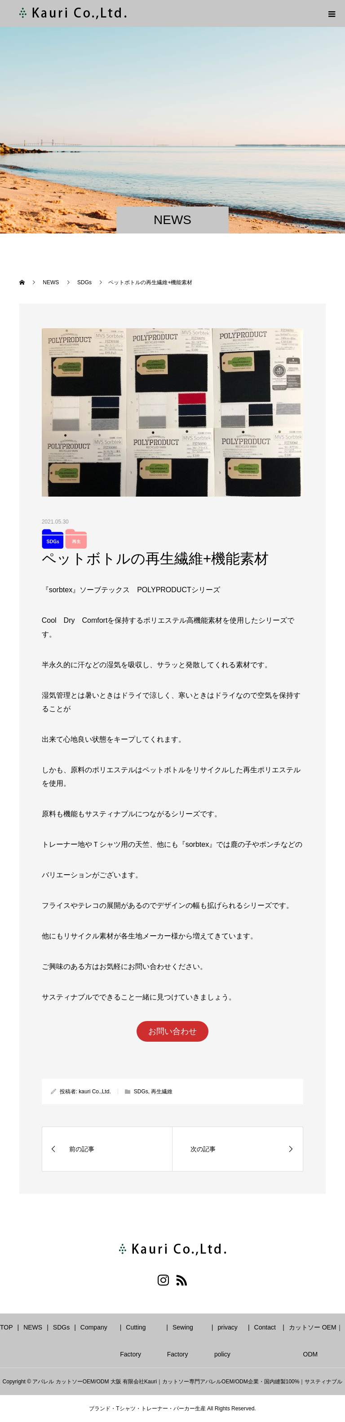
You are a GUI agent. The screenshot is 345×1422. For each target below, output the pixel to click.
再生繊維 (161, 1091)
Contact (265, 1327)
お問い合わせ (172, 1031)
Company (93, 1327)
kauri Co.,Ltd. (95, 1091)
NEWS (32, 1327)
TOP (6, 1327)
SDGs (141, 1091)
